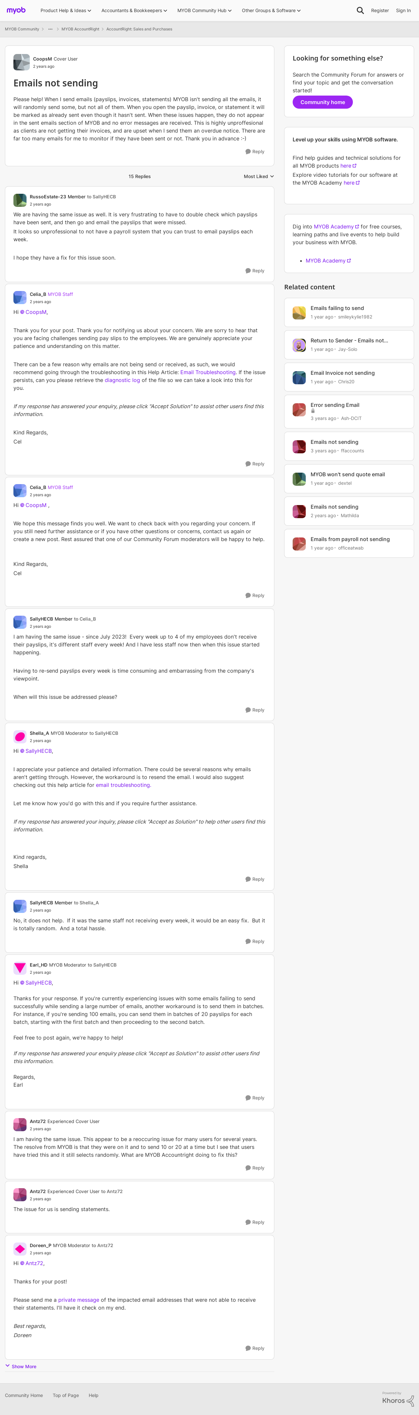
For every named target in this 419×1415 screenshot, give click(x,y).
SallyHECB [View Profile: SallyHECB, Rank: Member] (41, 619)
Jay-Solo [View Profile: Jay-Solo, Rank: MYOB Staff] (347, 349)
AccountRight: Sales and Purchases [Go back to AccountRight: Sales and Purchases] (139, 29)
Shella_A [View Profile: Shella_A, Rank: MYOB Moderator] (39, 733)
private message (78, 1300)
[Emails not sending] (73, 204)
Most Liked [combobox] (259, 176)
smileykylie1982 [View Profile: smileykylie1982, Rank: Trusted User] (355, 316)
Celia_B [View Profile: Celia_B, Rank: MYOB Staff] (38, 294)
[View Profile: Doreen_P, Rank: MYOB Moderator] (20, 1249)
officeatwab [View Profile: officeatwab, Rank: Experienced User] (351, 547)
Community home (323, 102)
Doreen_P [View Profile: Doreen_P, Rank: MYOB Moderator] (40, 1245)
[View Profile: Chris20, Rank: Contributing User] (299, 377)
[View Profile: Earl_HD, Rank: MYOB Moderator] (20, 968)
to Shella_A (86, 902)
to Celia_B (85, 619)
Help (94, 1395)
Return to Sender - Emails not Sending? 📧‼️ (347, 340)
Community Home (24, 1395)
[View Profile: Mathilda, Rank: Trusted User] (299, 511)
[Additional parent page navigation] (50, 29)
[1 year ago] (322, 316)
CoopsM (36, 312)
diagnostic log (122, 380)
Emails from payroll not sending (350, 539)
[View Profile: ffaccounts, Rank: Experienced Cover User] (299, 446)
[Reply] (255, 151)
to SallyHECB (101, 196)
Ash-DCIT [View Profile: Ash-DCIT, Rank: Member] (351, 418)
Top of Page (66, 1395)
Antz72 (34, 1263)
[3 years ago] (323, 418)
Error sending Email (335, 405)
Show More (20, 1366)
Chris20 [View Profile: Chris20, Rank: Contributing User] (346, 381)
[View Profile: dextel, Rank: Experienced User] (299, 479)
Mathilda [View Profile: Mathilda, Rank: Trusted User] (350, 515)
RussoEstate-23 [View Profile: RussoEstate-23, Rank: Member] (48, 196)
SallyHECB (39, 751)
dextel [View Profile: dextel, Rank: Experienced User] (345, 483)
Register (380, 10)
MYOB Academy (334, 226)
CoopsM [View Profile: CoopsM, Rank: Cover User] (42, 59)
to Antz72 (112, 1191)
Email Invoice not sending (343, 373)
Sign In (403, 10)
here (345, 165)
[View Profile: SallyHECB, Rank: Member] (20, 622)
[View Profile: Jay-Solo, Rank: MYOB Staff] (299, 345)
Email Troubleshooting (208, 372)
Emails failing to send (337, 308)
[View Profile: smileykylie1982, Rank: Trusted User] (299, 312)
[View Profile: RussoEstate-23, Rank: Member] (20, 200)
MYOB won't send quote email (348, 474)
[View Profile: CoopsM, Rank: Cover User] (21, 62)
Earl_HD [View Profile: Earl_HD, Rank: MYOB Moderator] (38, 965)
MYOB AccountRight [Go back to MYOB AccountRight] (80, 29)
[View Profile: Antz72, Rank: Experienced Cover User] (20, 1124)
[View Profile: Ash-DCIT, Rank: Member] (299, 409)
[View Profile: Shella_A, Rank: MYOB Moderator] (20, 736)
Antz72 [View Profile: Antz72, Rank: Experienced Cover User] (38, 1121)
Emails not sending (334, 442)
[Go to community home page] (16, 10)
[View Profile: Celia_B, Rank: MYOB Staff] (20, 297)
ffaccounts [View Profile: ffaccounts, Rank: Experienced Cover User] (352, 450)
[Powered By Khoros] (398, 1399)
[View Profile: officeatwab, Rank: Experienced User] (299, 544)
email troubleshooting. (123, 785)
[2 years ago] (323, 515)
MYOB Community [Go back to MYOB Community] (22, 29)
